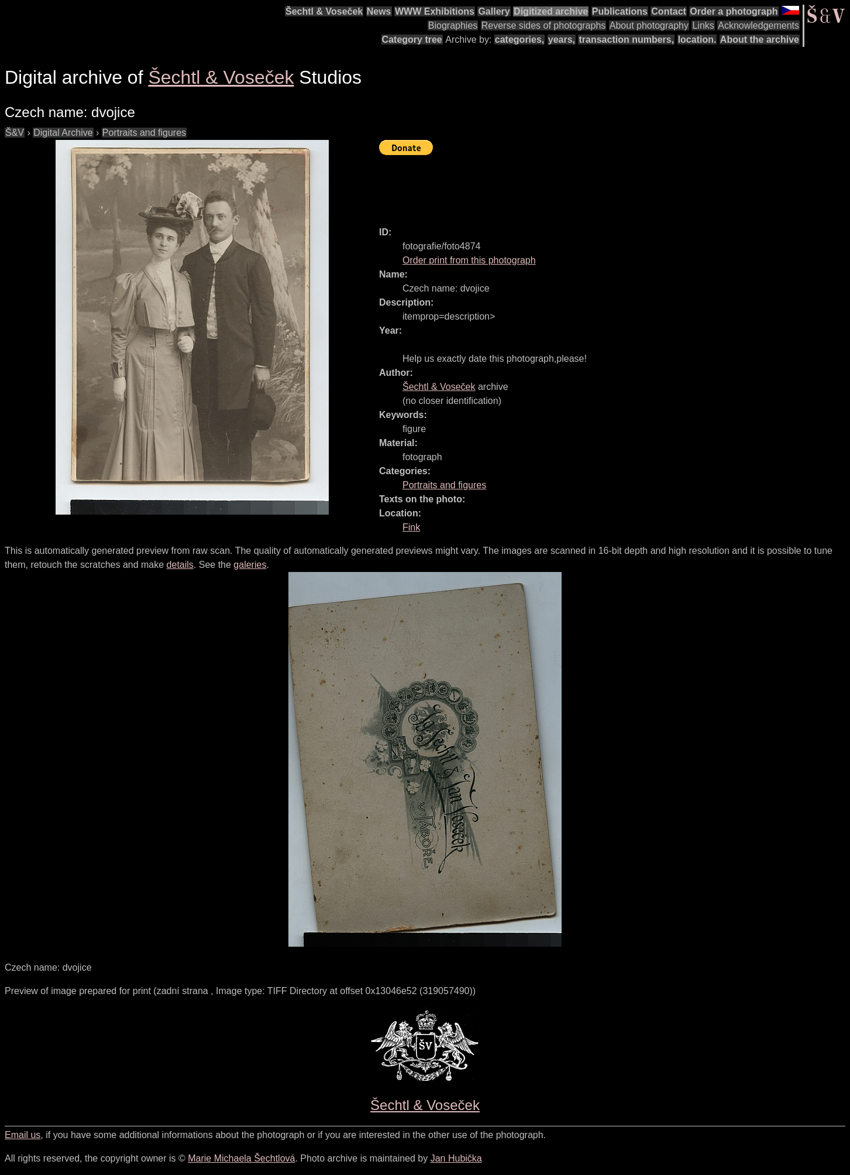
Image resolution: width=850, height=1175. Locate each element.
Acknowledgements (758, 25)
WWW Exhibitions (434, 11)
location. (697, 39)
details (180, 565)
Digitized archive (551, 11)
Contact (668, 11)
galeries (249, 565)
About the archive (759, 39)
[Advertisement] (592, 185)
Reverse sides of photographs (543, 25)
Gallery (494, 11)
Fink (411, 527)
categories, (519, 39)
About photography (649, 25)
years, (561, 39)
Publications (620, 11)
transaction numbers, (626, 39)
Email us (22, 1135)
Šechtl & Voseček (324, 11)
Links (703, 25)
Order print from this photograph (469, 260)
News (379, 11)
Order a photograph (733, 11)
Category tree (412, 39)
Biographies (453, 25)
